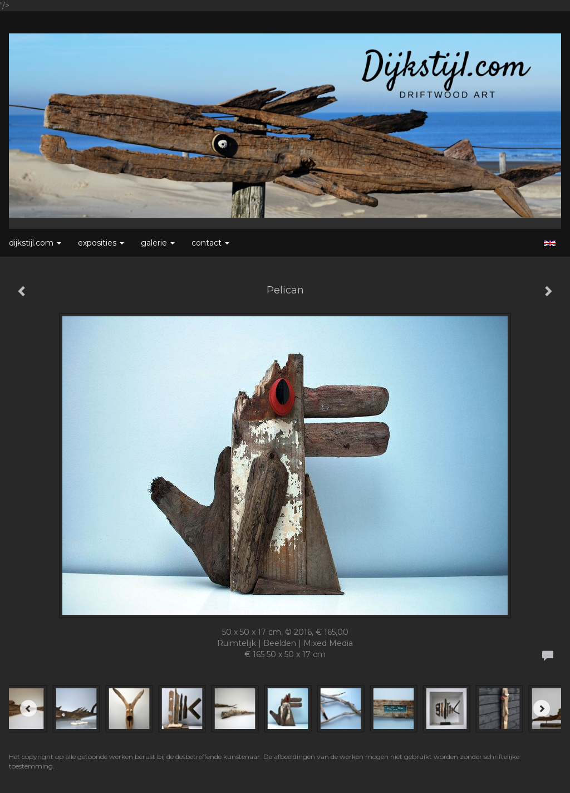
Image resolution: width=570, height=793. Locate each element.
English (549, 243)
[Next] (541, 708)
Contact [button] (210, 243)
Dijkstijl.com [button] (35, 243)
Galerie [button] (158, 243)
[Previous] (28, 708)
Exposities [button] (101, 243)
